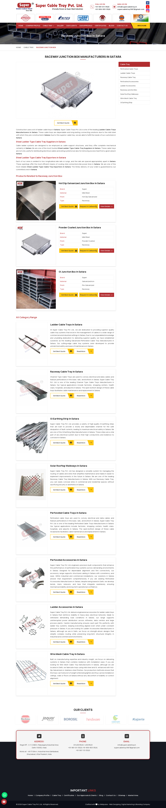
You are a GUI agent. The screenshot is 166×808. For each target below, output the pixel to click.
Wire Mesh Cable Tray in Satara (67, 654)
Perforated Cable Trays (129, 69)
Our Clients (71, 25)
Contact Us (122, 25)
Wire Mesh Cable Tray (128, 98)
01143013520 (79, 745)
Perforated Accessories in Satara (68, 560)
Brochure (142, 25)
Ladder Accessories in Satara (66, 607)
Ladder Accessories (128, 86)
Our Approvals (85, 25)
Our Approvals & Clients (87, 795)
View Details (106, 206)
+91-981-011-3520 (102, 7)
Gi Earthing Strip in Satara (64, 418)
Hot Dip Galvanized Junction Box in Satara (82, 183)
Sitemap (121, 795)
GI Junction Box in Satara (72, 271)
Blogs (111, 25)
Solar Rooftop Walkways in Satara (68, 465)
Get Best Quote (69, 206)
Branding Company (143, 804)
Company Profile (33, 25)
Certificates (100, 25)
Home (20, 25)
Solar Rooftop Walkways (129, 94)
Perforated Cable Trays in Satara (68, 513)
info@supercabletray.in (127, 7)
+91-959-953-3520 (102, 9)
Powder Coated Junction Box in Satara (80, 227)
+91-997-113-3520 (83, 750)
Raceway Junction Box (128, 90)
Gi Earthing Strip (126, 102)
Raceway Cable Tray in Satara (66, 371)
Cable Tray (48, 25)
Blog (101, 795)
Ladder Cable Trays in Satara (66, 324)
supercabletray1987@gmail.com (130, 9)
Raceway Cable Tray (128, 77)
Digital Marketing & (128, 804)
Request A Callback (88, 206)
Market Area (133, 795)
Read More (84, 351)
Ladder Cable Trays (127, 73)
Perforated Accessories (129, 81)
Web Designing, (115, 804)
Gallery (60, 25)
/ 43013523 (88, 745)
